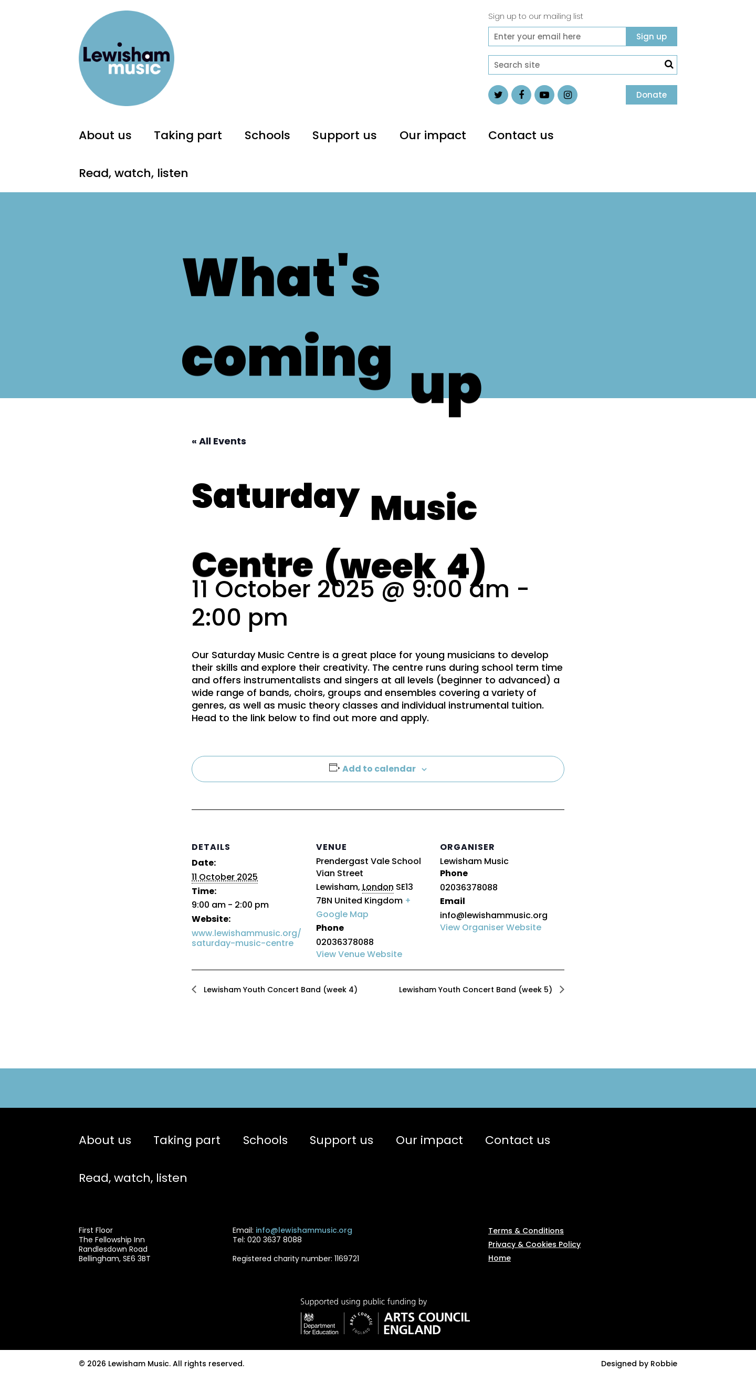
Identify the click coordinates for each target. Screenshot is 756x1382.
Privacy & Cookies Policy (534, 1244)
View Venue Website (359, 954)
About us (105, 135)
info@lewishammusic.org (304, 1230)
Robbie (663, 1363)
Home (499, 1258)
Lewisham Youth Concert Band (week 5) (476, 989)
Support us (344, 135)
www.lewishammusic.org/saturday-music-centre (246, 938)
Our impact (433, 135)
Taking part (188, 135)
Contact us (521, 135)
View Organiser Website (490, 927)
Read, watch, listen (133, 173)
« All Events (219, 441)
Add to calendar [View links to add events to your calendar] (379, 769)
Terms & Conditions (526, 1230)
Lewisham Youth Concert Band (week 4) (280, 989)
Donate (651, 94)
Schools (267, 135)
